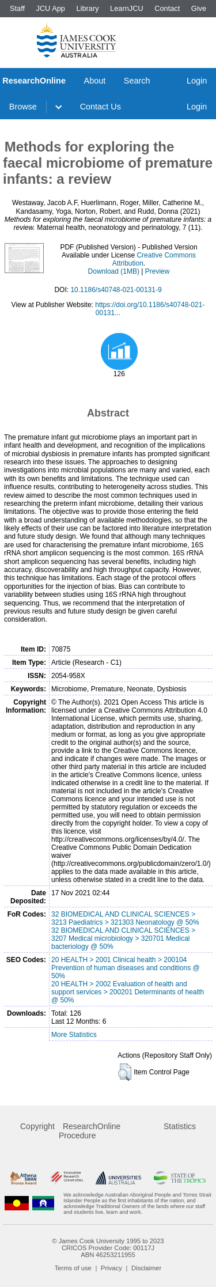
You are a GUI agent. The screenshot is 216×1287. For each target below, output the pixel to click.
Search (137, 80)
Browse (23, 106)
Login (197, 80)
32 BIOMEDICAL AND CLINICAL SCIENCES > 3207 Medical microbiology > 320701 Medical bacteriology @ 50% (123, 938)
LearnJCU (126, 8)
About (95, 80)
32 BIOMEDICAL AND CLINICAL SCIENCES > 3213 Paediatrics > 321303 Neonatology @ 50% (125, 918)
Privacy (111, 1268)
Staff (17, 8)
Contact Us (100, 106)
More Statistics (74, 1035)
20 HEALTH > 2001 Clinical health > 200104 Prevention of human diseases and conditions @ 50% (125, 968)
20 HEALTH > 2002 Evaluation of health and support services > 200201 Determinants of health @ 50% (127, 992)
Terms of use (73, 1268)
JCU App (50, 8)
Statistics (180, 1126)
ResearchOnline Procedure (89, 1131)
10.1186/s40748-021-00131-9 (115, 290)
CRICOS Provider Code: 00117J (108, 1247)
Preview (157, 271)
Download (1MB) (113, 271)
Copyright (37, 1126)
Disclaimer (146, 1268)
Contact (167, 8)
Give (198, 8)
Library (87, 8)
